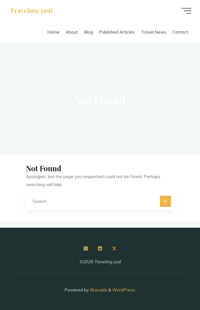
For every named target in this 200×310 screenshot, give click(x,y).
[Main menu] (186, 11)
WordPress (123, 290)
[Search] (165, 201)
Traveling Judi (31, 10)
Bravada (98, 290)
